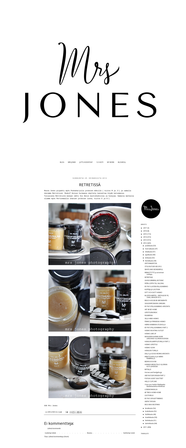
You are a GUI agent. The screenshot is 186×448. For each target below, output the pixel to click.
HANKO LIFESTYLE (151, 344)
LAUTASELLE (149, 395)
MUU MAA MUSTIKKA (152, 404)
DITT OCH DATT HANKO (153, 292)
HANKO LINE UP (150, 334)
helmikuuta (149, 420)
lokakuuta (149, 252)
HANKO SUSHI (150, 347)
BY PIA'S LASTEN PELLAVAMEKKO (156, 286)
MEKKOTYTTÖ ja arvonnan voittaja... (154, 273)
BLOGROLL (122, 162)
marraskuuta (150, 249)
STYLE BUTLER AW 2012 (153, 266)
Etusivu (89, 433)
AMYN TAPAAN (150, 401)
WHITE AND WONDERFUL (154, 269)
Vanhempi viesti (129, 433)
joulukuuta (149, 246)
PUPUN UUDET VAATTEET (154, 378)
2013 (145, 240)
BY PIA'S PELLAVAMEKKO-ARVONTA (157, 306)
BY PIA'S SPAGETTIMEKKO (154, 398)
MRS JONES (72, 162)
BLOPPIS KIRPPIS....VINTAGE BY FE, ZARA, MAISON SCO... (157, 296)
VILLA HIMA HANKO (152, 318)
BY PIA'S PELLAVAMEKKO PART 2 (156, 327)
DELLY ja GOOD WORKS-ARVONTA (157, 354)
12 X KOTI (99, 162)
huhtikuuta (149, 414)
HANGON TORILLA (151, 350)
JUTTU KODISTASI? (86, 162)
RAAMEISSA (149, 315)
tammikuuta (149, 423)
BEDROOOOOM (150, 361)
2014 (145, 237)
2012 (145, 243)
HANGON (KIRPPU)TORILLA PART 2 (157, 341)
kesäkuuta (149, 408)
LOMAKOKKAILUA (151, 389)
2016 (145, 231)
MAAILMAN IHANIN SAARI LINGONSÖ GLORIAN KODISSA (156, 337)
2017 (145, 228)
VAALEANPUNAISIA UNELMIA (155, 303)
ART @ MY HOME (151, 309)
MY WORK (110, 162)
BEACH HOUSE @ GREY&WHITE (156, 300)
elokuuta (148, 258)
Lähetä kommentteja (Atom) (58, 436)
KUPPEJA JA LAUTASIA (152, 289)
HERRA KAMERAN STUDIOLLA (155, 324)
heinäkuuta (149, 261)
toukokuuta (149, 411)
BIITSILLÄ (148, 369)
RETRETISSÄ (149, 277)
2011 (145, 427)
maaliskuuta (149, 417)
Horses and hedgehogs (153, 372)
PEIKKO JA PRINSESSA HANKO (155, 321)
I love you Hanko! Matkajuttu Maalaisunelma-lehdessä (155, 385)
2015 (145, 234)
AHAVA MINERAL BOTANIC (154, 280)
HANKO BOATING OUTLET (154, 330)
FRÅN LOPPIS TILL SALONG (154, 283)
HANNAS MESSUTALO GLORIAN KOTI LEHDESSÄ (156, 365)
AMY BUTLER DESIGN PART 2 (155, 375)
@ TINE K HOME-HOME (153, 392)
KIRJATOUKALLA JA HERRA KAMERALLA (154, 358)
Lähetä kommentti (54, 428)
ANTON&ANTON (151, 263)
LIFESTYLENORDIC (151, 312)
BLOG (62, 162)
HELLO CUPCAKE (151, 381)
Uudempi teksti (50, 433)
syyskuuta (149, 255)
